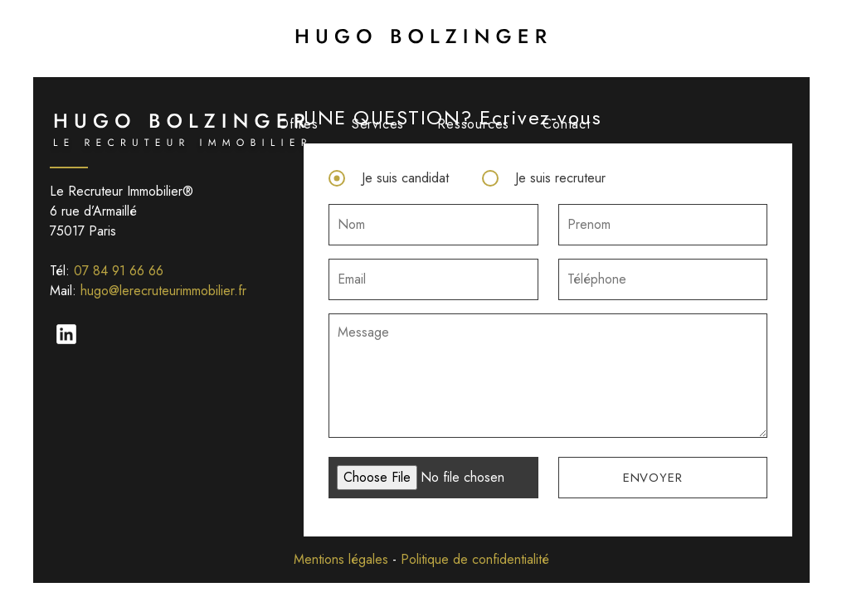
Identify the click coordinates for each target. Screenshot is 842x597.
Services (378, 123)
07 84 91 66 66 (118, 270)
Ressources (473, 123)
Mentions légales (341, 559)
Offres (298, 123)
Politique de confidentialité (475, 559)
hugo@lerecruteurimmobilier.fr (163, 290)
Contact (567, 123)
